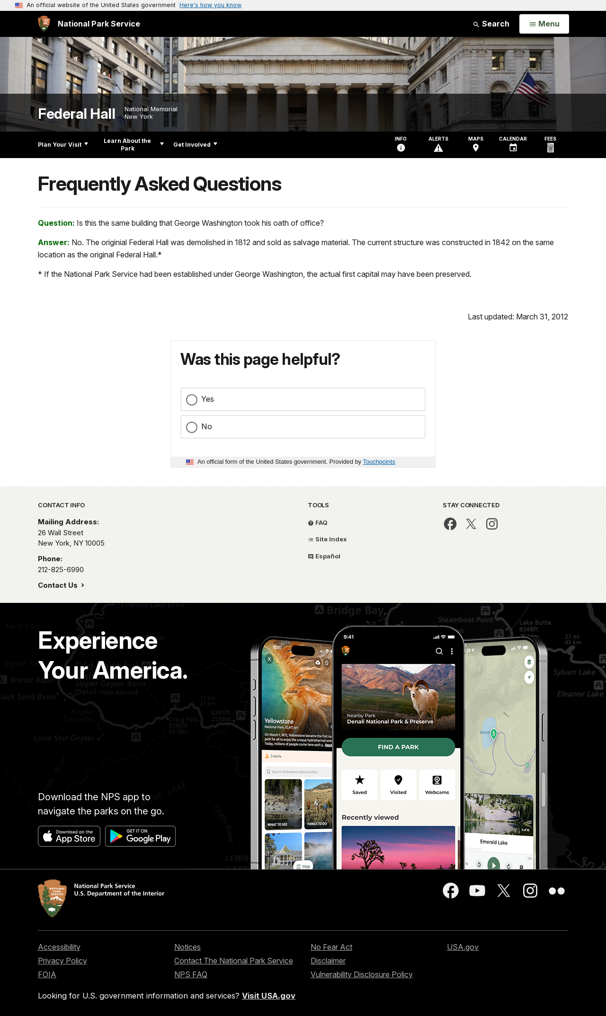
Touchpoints (379, 461)
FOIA (47, 974)
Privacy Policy (62, 960)
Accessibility (59, 947)
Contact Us (59, 585)
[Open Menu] (544, 24)
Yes (207, 399)
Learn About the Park (134, 144)
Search (490, 23)
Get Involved (195, 144)
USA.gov (463, 947)
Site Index (327, 539)
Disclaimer (328, 960)
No (206, 426)
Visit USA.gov (268, 995)
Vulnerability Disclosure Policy (362, 974)
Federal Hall (76, 113)
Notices (187, 947)
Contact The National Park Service (233, 960)
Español (324, 556)
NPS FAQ (190, 974)
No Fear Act (331, 947)
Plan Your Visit (63, 144)
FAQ (318, 522)
